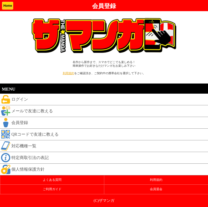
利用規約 (68, 73)
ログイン (14, 99)
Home (7, 6)
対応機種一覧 (18, 146)
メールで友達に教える (26, 111)
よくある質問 (52, 180)
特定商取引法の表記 (24, 157)
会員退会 (156, 189)
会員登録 (14, 122)
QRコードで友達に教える (29, 134)
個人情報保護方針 (22, 169)
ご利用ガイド (52, 189)
